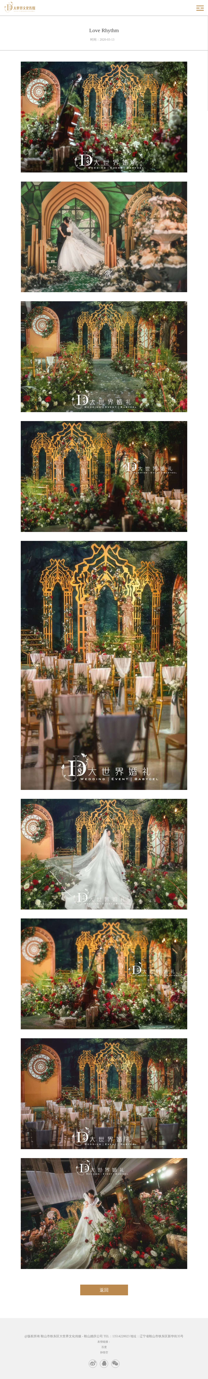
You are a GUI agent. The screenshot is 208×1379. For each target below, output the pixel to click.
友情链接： (104, 1341)
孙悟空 (104, 1352)
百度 (104, 1347)
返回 (104, 1290)
